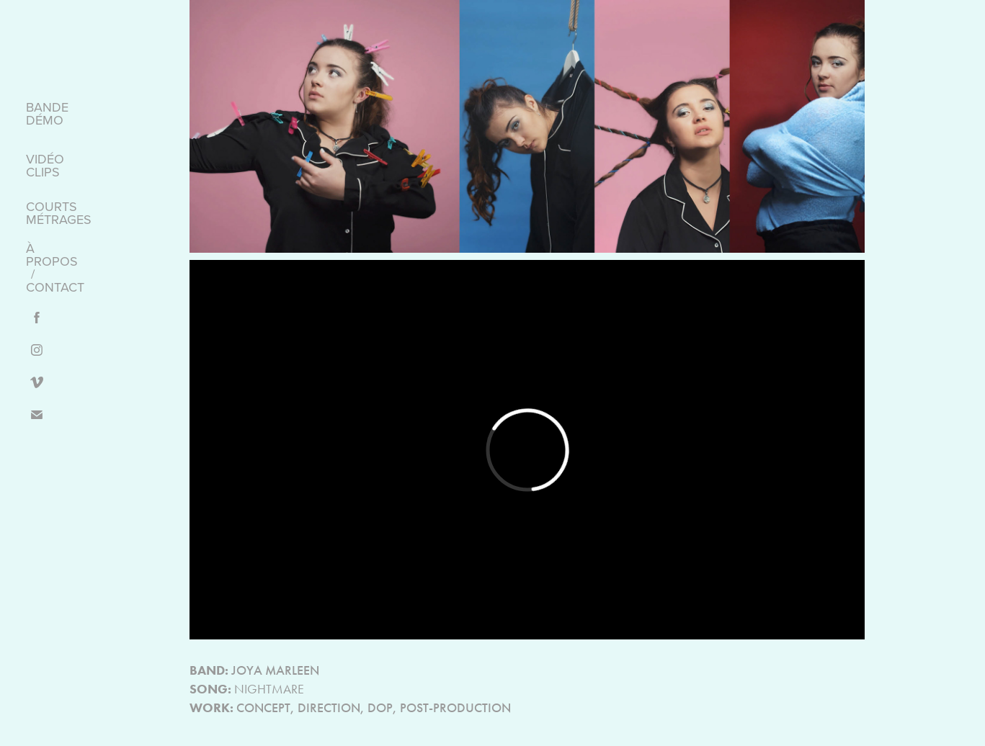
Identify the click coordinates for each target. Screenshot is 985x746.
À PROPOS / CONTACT (55, 267)
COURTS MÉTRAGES (59, 212)
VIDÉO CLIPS (45, 165)
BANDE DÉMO (47, 113)
